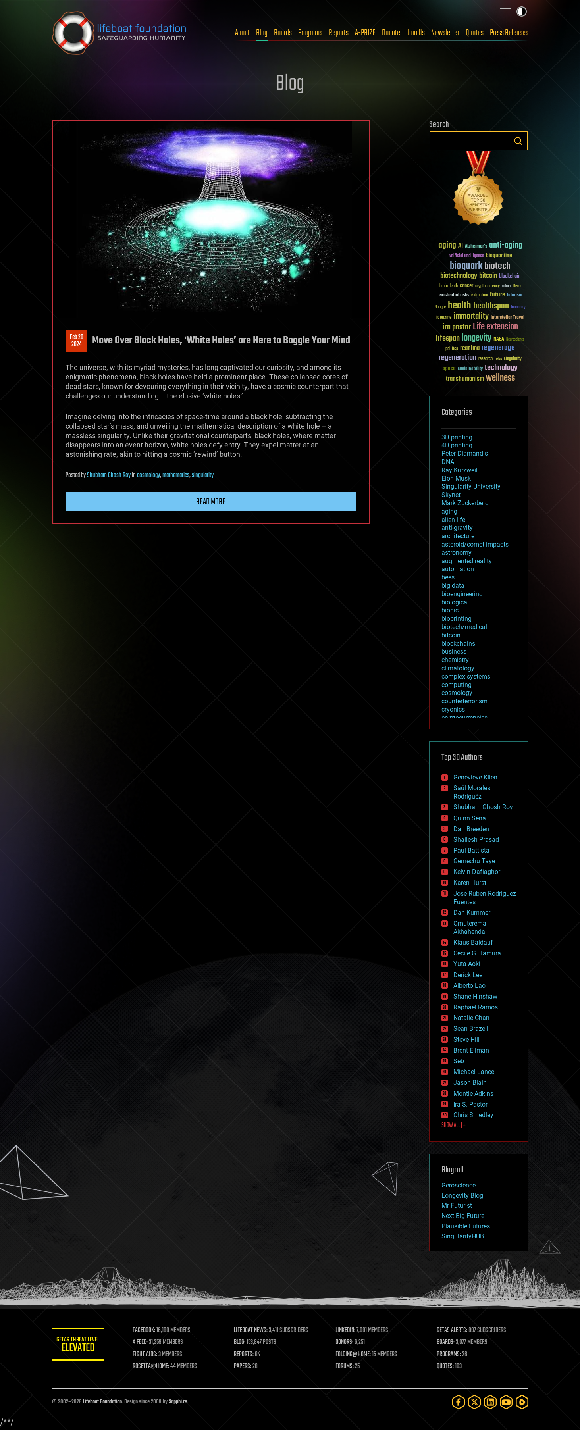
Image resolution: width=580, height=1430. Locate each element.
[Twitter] (474, 1402)
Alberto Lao (469, 985)
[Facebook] (458, 1402)
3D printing (456, 437)
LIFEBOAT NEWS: (253, 1330)
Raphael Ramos (475, 1007)
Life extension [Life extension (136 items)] (495, 327)
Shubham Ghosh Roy (109, 475)
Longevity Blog (462, 1195)
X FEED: (143, 1342)
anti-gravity (457, 527)
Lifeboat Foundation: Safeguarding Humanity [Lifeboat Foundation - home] (119, 33)
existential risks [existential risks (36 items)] (454, 295)
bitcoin (451, 635)
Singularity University (471, 486)
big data (452, 585)
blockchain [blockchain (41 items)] (509, 276)
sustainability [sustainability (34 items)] (470, 369)
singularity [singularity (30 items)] (513, 359)
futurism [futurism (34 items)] (514, 295)
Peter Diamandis (464, 453)
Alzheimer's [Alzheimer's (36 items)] (476, 247)
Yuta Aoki (466, 964)
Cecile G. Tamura (477, 953)
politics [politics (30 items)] (451, 349)
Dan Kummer (471, 912)
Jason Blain (470, 1082)
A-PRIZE (365, 33)
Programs (310, 33)
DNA (447, 462)
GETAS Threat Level (79, 1346)
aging (449, 511)
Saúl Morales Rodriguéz (471, 792)
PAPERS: (245, 1366)
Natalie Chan (471, 1018)
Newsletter (445, 33)
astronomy (456, 552)
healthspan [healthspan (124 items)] (491, 306)
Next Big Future (462, 1216)
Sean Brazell (470, 1028)
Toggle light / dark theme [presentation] (521, 11)
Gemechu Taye (474, 861)
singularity (203, 475)
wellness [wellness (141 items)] (500, 378)
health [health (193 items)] (459, 306)
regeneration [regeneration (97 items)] (457, 357)
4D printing (456, 445)
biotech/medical (464, 627)
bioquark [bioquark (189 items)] (466, 266)
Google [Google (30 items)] (440, 307)
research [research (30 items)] (485, 359)
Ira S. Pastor (470, 1104)
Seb (458, 1061)
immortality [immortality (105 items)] (471, 316)
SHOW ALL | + (453, 1125)
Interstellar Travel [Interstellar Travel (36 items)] (507, 318)
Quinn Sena (469, 818)
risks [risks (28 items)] (498, 358)
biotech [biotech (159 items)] (497, 266)
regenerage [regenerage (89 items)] (498, 348)
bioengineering (462, 594)
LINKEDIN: (347, 1330)
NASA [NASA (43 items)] (498, 339)
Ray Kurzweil (459, 470)
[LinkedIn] (490, 1402)
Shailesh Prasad (476, 839)
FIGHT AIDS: (148, 1354)
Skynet (451, 494)
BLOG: (242, 1342)
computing (456, 685)
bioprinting (456, 618)
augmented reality (466, 561)
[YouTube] (506, 1402)
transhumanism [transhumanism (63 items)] (465, 379)
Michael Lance (473, 1072)
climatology (457, 668)
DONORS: (346, 1342)
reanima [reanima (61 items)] (470, 348)
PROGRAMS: (449, 1354)
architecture (457, 536)
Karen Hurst (469, 883)
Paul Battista (471, 850)
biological (455, 602)
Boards (283, 33)
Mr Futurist (456, 1205)
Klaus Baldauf (473, 942)
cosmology (148, 475)
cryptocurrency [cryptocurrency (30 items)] (487, 286)
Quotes (475, 33)
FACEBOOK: (147, 1330)
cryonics (453, 709)
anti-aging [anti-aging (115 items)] (505, 245)
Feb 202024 (76, 341)
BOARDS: (446, 1342)
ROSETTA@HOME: (154, 1366)
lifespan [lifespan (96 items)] (448, 338)
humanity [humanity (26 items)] (518, 307)
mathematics (175, 475)
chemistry (455, 660)
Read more (210, 502)
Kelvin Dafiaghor (476, 872)
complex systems (465, 676)
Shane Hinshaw (475, 996)
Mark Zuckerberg (465, 503)
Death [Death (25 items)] (517, 286)
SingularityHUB (462, 1236)
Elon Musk (456, 478)
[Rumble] (522, 1402)
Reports (339, 33)
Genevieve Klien (475, 777)
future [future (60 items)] (497, 294)
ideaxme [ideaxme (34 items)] (443, 318)
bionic (450, 610)
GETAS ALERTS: (452, 1330)
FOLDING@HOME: (354, 1354)
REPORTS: (246, 1354)
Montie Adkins (473, 1093)
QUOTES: (446, 1366)
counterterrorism (464, 701)
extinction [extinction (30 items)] (479, 295)
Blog (262, 33)
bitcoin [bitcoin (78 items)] (488, 276)
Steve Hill (466, 1039)
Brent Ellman (471, 1050)
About (242, 33)
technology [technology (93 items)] (501, 368)
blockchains (458, 643)
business (453, 651)
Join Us (416, 33)
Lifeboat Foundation (102, 1402)
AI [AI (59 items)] (460, 246)
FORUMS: (346, 1366)
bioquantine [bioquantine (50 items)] (499, 255)
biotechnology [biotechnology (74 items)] (458, 276)
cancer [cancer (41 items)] (466, 286)
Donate (391, 33)
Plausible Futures (465, 1226)
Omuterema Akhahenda (469, 927)
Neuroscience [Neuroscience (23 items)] (515, 340)
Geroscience (458, 1185)
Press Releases (509, 33)
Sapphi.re (178, 1402)
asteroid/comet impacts (475, 544)
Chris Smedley (473, 1115)
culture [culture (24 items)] (506, 286)
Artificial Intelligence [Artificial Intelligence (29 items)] (466, 256)
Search (518, 140)
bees (448, 577)
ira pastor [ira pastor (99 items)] (457, 327)
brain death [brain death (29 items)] (448, 286)
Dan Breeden (471, 829)
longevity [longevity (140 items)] (476, 338)
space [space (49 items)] (449, 368)
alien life (453, 519)
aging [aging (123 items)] (447, 245)
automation (457, 569)
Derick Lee (467, 975)
